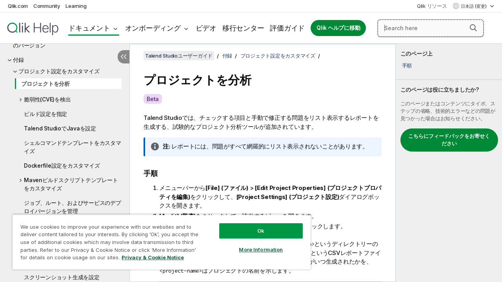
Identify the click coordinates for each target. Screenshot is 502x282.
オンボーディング (153, 28)
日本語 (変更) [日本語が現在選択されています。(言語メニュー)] (474, 6)
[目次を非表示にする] (123, 56)
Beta (153, 99)
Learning (75, 6)
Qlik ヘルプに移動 (338, 28)
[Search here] (430, 28)
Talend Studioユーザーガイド (179, 55)
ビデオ (206, 28)
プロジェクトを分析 (45, 83)
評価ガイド (287, 28)
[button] (473, 28)
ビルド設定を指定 (45, 113)
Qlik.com (18, 6)
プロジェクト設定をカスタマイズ (58, 71)
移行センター (243, 28)
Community (46, 6)
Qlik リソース (432, 6)
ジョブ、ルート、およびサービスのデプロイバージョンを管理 (72, 206)
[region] (158, 238)
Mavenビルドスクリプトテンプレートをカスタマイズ (71, 184)
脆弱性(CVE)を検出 (47, 99)
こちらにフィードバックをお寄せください (449, 140)
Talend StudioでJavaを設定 (60, 128)
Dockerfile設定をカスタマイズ (62, 165)
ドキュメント (89, 28)
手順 (407, 65)
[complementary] (449, 163)
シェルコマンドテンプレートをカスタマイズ (72, 146)
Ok (254, 225)
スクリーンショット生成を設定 (62, 277)
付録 (18, 59)
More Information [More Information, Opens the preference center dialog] (255, 243)
